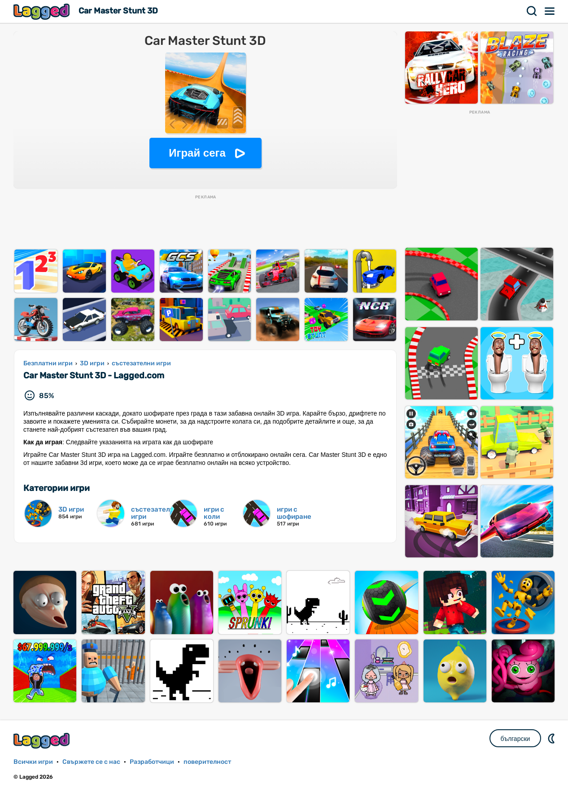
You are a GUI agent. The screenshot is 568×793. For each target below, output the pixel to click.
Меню (550, 11)
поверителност (207, 762)
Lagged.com (42, 740)
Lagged (42, 11)
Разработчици (152, 762)
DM (552, 738)
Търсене (532, 11)
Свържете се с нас (91, 762)
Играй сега (197, 153)
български (515, 738)
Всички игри (33, 762)
